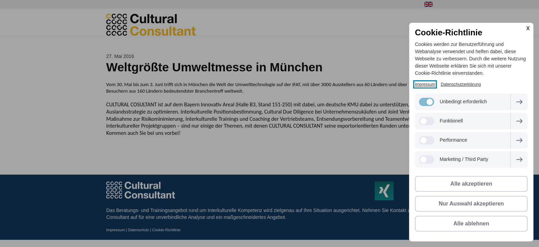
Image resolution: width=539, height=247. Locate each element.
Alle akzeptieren (471, 184)
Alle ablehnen (471, 223)
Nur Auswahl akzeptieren (471, 204)
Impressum (425, 84)
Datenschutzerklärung (461, 84)
